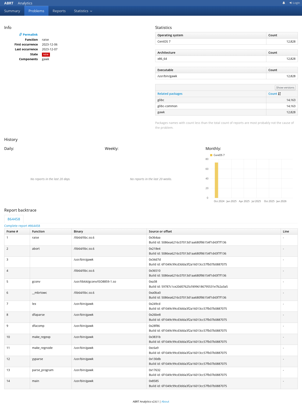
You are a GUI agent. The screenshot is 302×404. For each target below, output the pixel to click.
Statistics (83, 10)
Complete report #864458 (22, 226)
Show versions (285, 87)
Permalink (28, 34)
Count (272, 94)
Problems (36, 10)
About (165, 401)
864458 (14, 219)
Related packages (170, 94)
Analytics (18, 3)
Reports (59, 10)
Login (294, 3)
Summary (12, 10)
